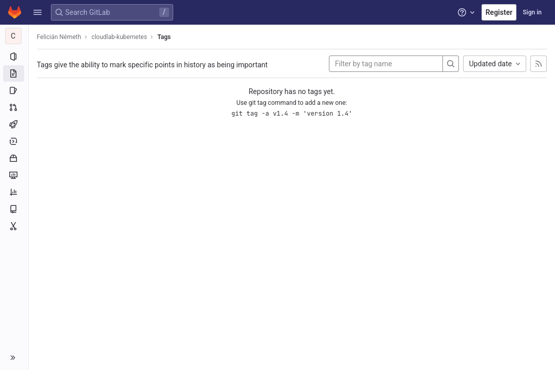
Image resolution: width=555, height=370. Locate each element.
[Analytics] (14, 192)
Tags (164, 37)
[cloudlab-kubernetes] (14, 36)
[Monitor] (14, 175)
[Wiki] (14, 209)
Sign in (532, 12)
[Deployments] (14, 141)
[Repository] (14, 73)
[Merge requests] (14, 107)
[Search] (450, 63)
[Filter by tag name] (386, 63)
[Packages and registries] (14, 158)
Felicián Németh (59, 37)
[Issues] (14, 90)
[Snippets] (14, 226)
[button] (37, 12)
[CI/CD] (14, 124)
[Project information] (14, 56)
